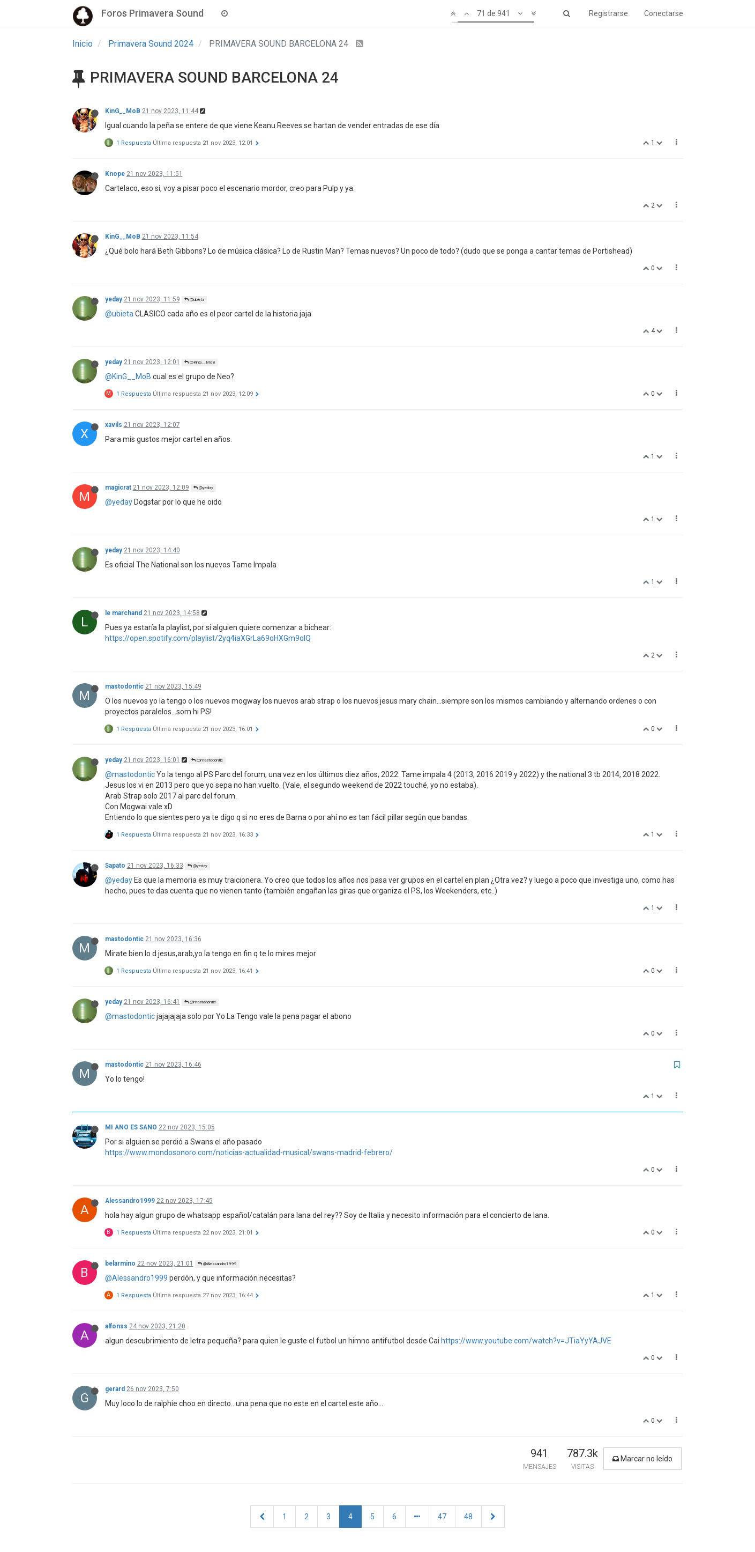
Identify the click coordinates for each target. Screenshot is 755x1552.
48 (468, 1516)
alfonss (116, 1326)
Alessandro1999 (130, 1200)
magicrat (118, 487)
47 (442, 1516)
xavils (113, 424)
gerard (115, 1389)
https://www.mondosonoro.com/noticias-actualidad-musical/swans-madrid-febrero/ (249, 1152)
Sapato (115, 865)
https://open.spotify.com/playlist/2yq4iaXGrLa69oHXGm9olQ (208, 638)
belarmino (120, 1263)
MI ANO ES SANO (131, 1127)
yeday (113, 299)
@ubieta (194, 299)
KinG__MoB (122, 111)
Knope (115, 174)
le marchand (123, 613)
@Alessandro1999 (217, 1263)
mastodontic (124, 686)
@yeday (203, 487)
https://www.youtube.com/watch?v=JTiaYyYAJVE (526, 1340)
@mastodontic (207, 760)
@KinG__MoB (199, 362)
